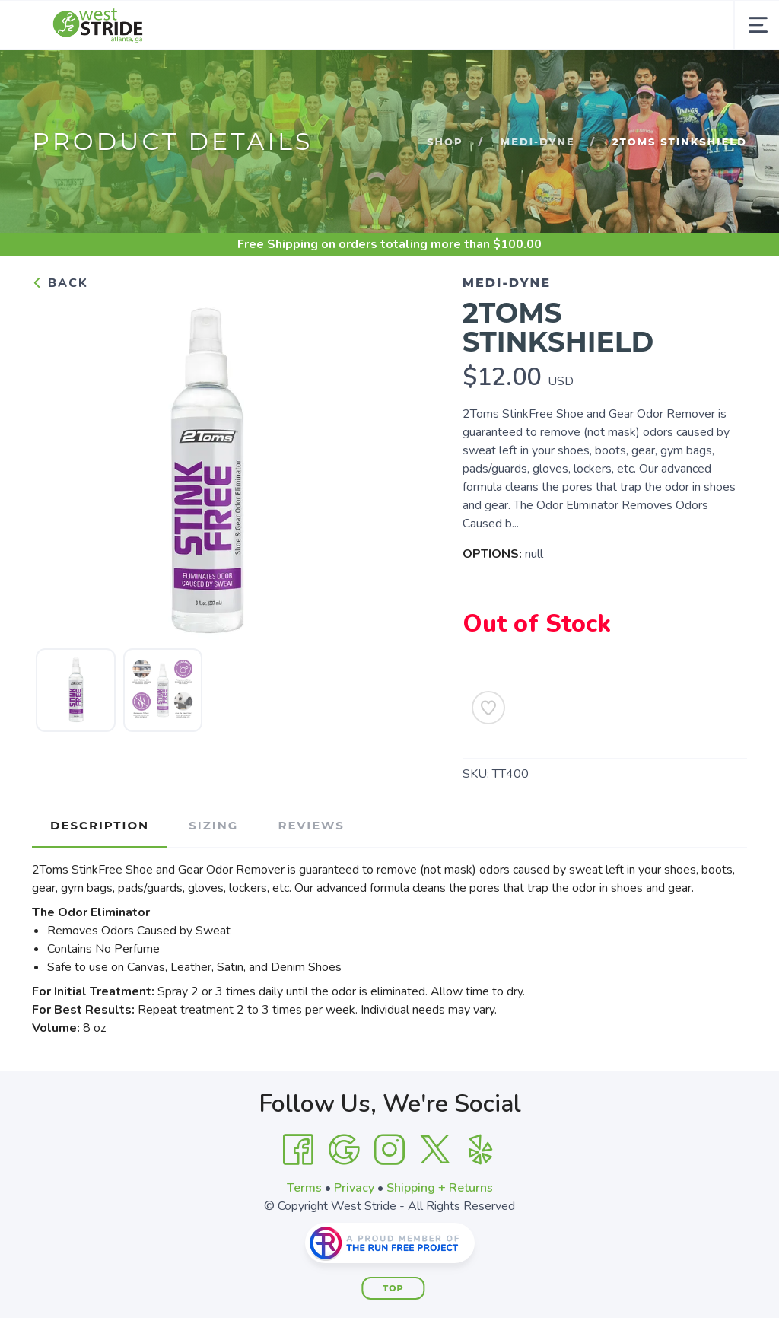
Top (393, 1288)
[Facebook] (298, 1150)
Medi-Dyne (538, 141)
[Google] (344, 1150)
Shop (445, 141)
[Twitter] (435, 1150)
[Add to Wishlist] (488, 707)
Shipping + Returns (439, 1187)
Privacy (354, 1187)
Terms (304, 1187)
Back (60, 283)
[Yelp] (481, 1150)
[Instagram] (389, 1150)
